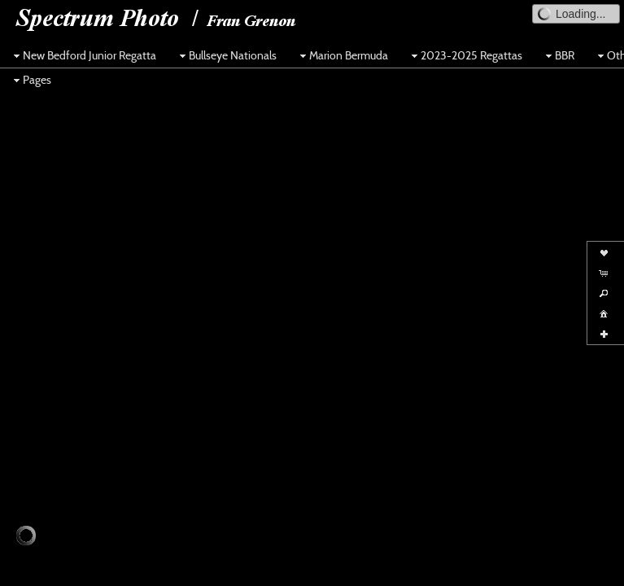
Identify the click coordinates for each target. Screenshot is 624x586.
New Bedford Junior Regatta (83, 55)
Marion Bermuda (342, 55)
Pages (30, 79)
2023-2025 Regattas (465, 55)
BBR (558, 55)
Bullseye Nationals (226, 55)
